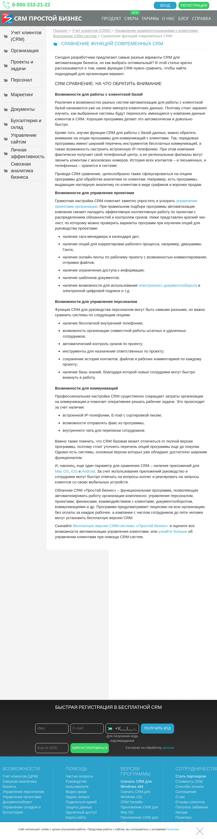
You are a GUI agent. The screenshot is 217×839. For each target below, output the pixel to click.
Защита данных (79, 807)
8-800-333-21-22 (31, 4)
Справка (201, 18)
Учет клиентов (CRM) (91, 30)
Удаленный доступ (81, 812)
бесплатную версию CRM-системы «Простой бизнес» (121, 526)
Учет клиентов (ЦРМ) (20, 776)
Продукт (111, 18)
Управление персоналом (23, 792)
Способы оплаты (189, 786)
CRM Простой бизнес (48, 18)
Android (88, 471)
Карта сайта (76, 817)
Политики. (173, 829)
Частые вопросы (79, 776)
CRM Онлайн (132, 802)
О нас (168, 18)
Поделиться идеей (81, 802)
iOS (74, 471)
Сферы (132, 15)
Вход (165, 5)
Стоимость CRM (189, 781)
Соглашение (185, 792)
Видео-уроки (76, 792)
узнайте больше (172, 531)
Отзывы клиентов (190, 802)
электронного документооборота (168, 285)
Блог (183, 18)
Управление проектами (22, 797)
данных (168, 748)
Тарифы (150, 18)
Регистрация (194, 5)
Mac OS (62, 471)
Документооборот (17, 802)
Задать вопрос (78, 797)
